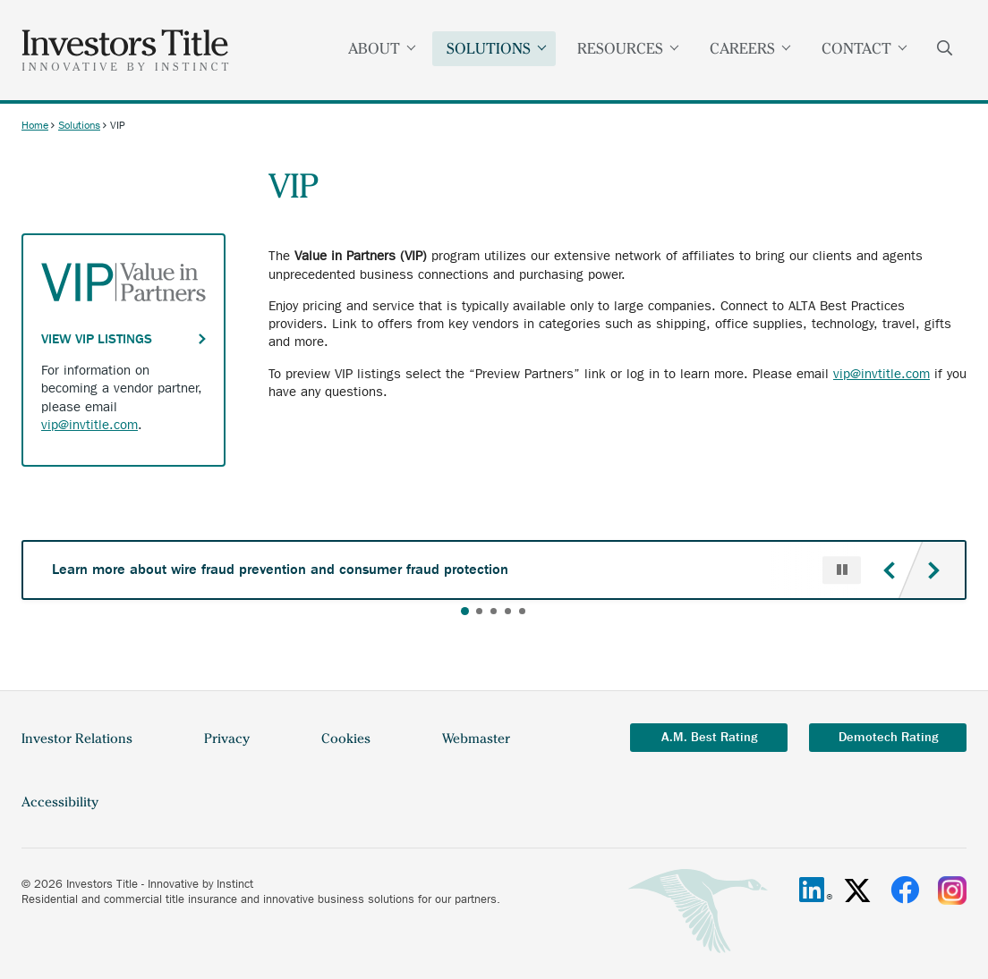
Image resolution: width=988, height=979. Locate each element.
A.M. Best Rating (709, 737)
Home (34, 125)
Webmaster (476, 738)
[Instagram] (952, 890)
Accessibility (59, 802)
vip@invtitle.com (881, 374)
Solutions (497, 48)
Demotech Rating (888, 737)
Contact (865, 48)
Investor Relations (76, 738)
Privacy (227, 738)
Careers (751, 48)
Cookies (345, 738)
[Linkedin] (811, 890)
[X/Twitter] (857, 890)
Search (945, 50)
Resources (628, 48)
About (382, 48)
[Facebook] (904, 890)
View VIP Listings (96, 339)
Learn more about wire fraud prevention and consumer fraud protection (280, 569)
